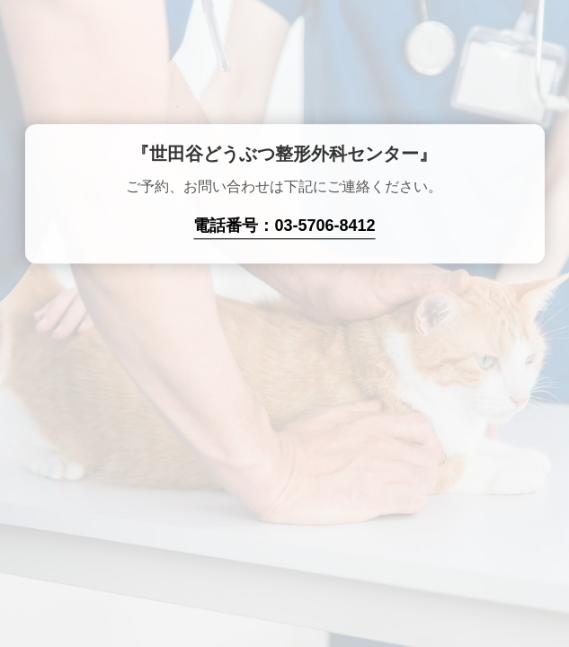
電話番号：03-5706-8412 (284, 226)
